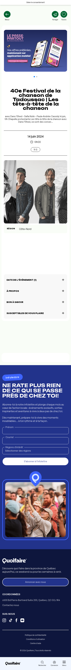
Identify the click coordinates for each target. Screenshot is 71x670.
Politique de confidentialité (35, 635)
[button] (34, 76)
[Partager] (55, 16)
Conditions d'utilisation (35, 639)
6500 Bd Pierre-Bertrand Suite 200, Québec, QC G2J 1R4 (31, 600)
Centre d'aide (35, 643)
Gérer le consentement (35, 2)
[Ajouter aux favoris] (63, 16)
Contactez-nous (10, 605)
